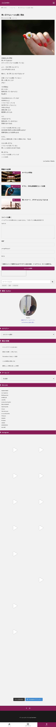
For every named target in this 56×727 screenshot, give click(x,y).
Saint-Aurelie (4, 406)
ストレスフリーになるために (9, 347)
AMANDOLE (4, 425)
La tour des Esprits (6, 402)
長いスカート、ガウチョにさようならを (35, 200)
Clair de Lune (4, 411)
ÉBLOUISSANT (5, 404)
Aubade (3, 418)
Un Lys (3, 409)
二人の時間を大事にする (8, 361)
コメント (3, 223)
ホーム (9, 724)
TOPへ (46, 724)
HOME (5, 7)
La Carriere (33, 717)
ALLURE (3, 427)
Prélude (3, 420)
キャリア (4, 285)
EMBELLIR (4, 397)
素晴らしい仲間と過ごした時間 (10, 366)
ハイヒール (12, 7)
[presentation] (13, 273)
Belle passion (4, 395)
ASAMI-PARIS (4, 390)
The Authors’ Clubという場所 (9, 356)
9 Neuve (3, 416)
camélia (3, 400)
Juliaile (3, 422)
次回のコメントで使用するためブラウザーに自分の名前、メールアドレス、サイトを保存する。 (27, 264)
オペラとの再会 (27, 172)
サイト (3, 256)
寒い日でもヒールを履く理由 (25, 7)
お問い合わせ (28, 724)
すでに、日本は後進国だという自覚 (33, 186)
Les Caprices (4, 393)
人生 (10, 285)
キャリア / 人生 (16, 186)
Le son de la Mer (5, 413)
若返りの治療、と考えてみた (9, 352)
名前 (2, 241)
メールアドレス (5, 248)
